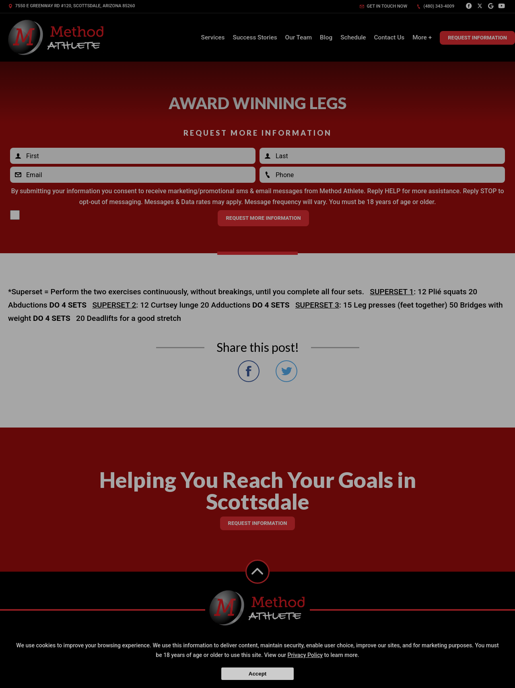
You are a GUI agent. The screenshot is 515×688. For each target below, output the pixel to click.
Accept (257, 674)
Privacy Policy (305, 655)
